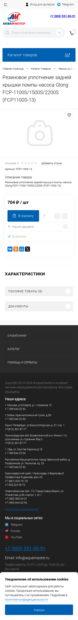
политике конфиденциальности (26, 599)
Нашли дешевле (20, 226)
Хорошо (39, 610)
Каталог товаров (39, 55)
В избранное (69, 115)
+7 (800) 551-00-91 (63, 16)
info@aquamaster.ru (32, 558)
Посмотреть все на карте (22, 509)
